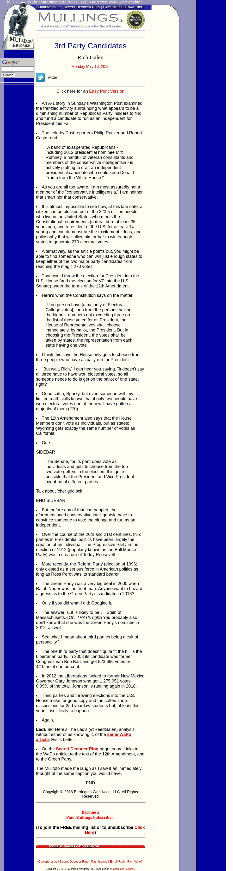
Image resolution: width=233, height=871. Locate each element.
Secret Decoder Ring (74, 861)
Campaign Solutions (124, 869)
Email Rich (117, 861)
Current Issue (47, 861)
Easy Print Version (106, 91)
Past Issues (99, 861)
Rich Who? (135, 861)
